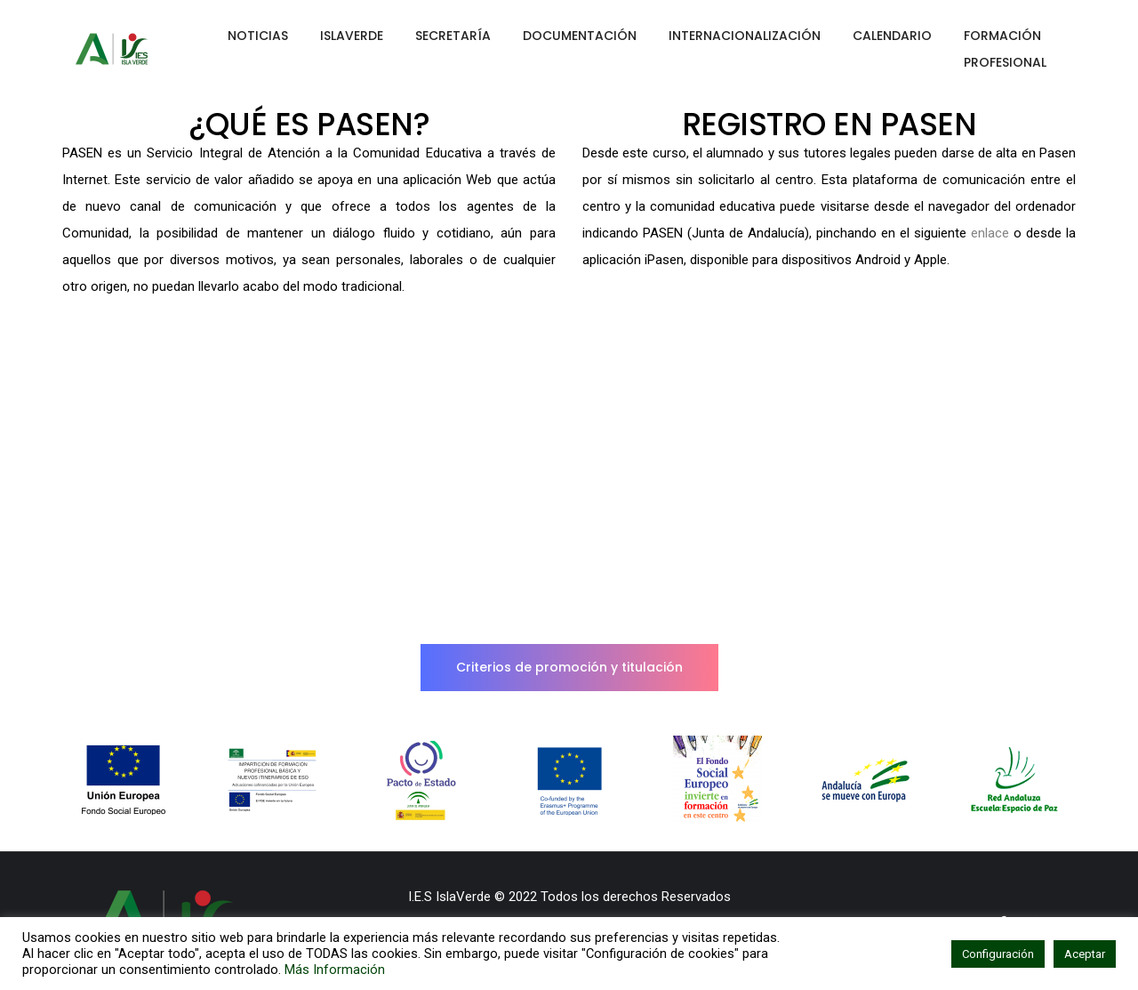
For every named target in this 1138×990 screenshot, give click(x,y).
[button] (569, 667)
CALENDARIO (892, 35)
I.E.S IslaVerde (449, 897)
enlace (990, 233)
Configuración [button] (998, 954)
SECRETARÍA (453, 35)
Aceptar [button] (1084, 954)
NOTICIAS (258, 35)
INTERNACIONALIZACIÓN (745, 35)
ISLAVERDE (351, 35)
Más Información (334, 970)
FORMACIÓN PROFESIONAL (1005, 49)
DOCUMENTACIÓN (580, 35)
